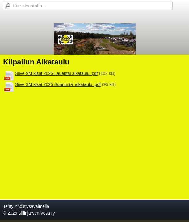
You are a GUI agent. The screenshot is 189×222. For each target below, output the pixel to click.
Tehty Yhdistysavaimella (26, 206)
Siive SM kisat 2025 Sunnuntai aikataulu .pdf (58, 84)
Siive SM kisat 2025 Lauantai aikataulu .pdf (56, 73)
